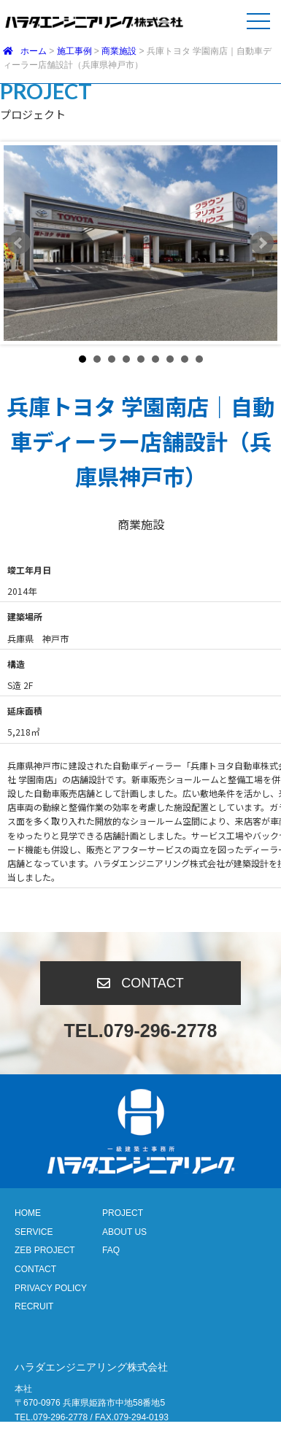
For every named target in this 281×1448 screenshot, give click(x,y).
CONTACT (35, 1269)
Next (262, 243)
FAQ (111, 1250)
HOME (28, 1213)
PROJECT (122, 1213)
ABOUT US (124, 1232)
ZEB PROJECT (45, 1250)
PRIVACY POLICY (51, 1288)
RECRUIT (34, 1306)
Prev (19, 243)
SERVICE (34, 1232)
